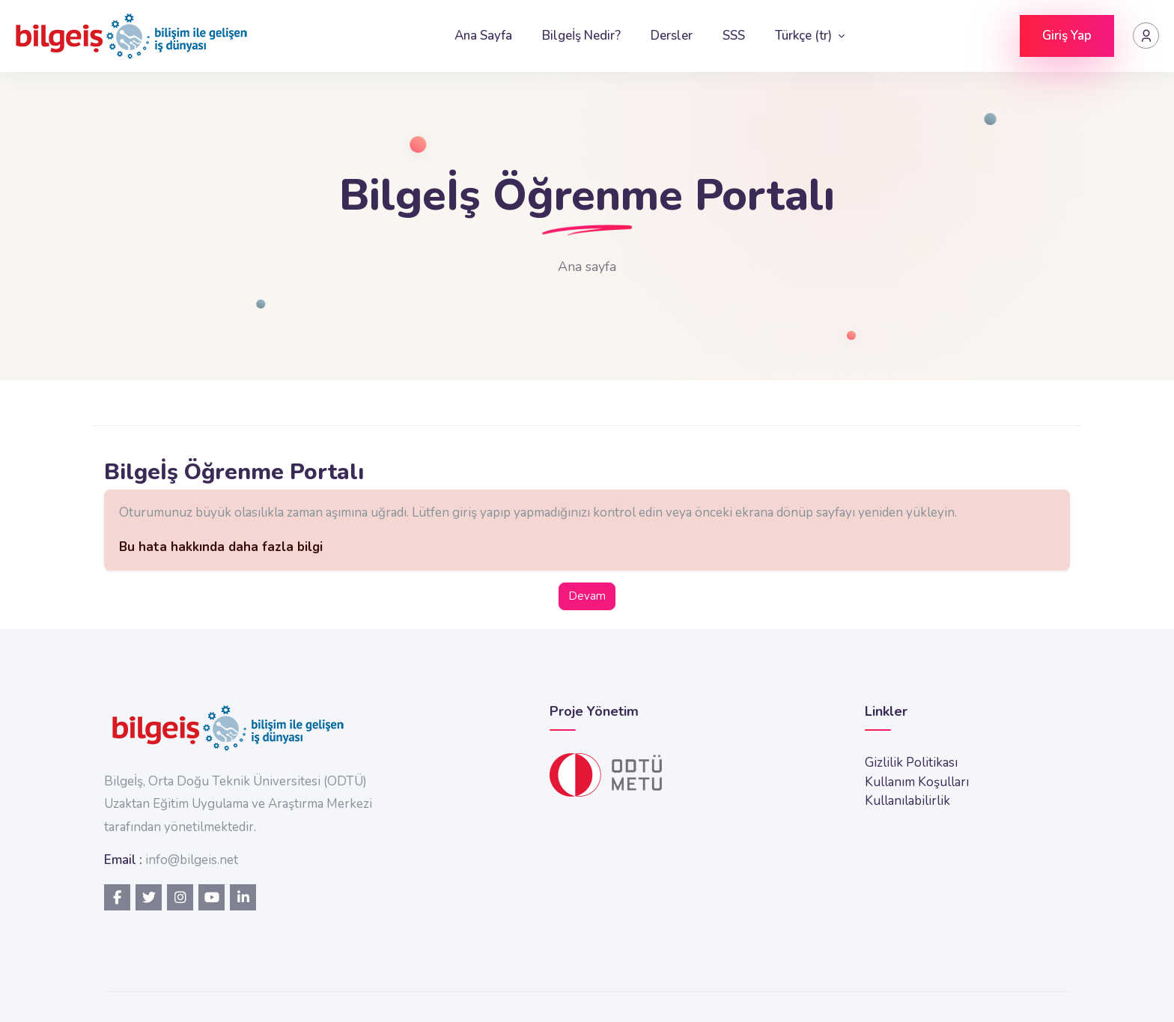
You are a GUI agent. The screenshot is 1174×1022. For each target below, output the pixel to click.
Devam (587, 595)
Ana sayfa (587, 267)
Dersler (672, 35)
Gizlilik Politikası (911, 762)
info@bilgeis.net (191, 860)
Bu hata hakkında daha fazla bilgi (221, 547)
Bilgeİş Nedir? (581, 35)
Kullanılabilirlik (907, 800)
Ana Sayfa (483, 35)
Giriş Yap (1067, 35)
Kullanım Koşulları (917, 782)
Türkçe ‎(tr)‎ (805, 35)
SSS (734, 35)
